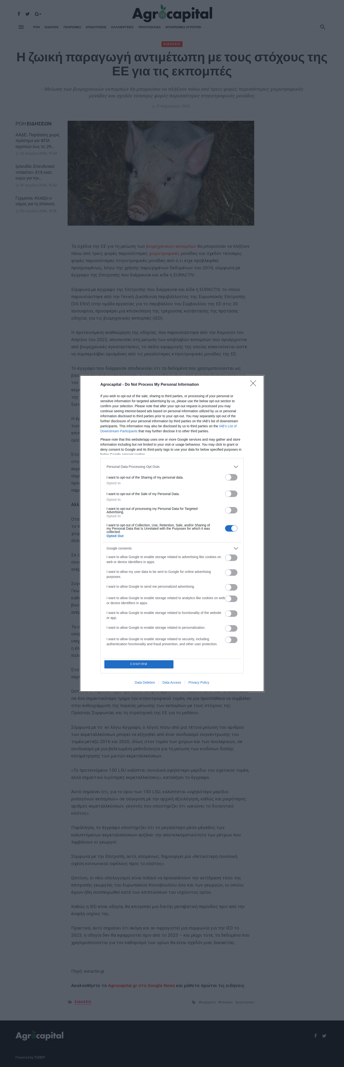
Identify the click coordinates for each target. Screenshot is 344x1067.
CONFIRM (139, 664)
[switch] (231, 477)
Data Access (171, 683)
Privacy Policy (198, 683)
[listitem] (172, 466)
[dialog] (172, 533)
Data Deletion (145, 683)
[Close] (254, 384)
